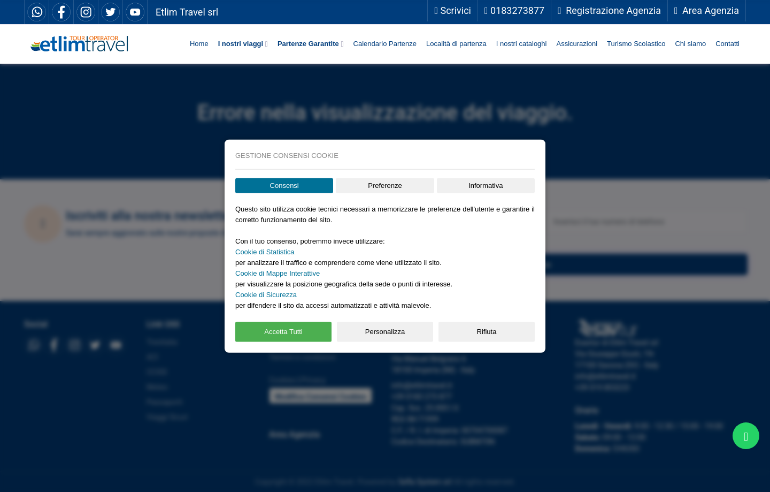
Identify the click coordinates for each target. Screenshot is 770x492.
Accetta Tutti (283, 332)
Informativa (485, 185)
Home (199, 44)
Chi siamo (690, 44)
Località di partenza (456, 44)
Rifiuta (487, 332)
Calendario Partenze (385, 44)
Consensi (284, 185)
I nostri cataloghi (521, 44)
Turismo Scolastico (636, 44)
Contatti (727, 44)
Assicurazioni (576, 44)
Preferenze (385, 185)
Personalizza (385, 332)
